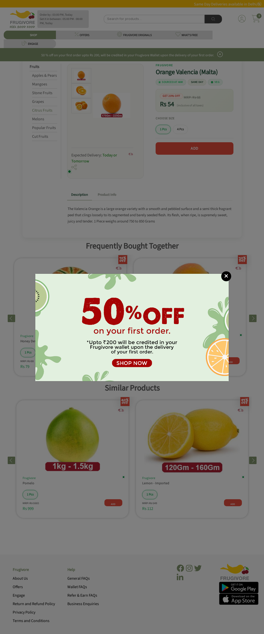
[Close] (226, 276)
